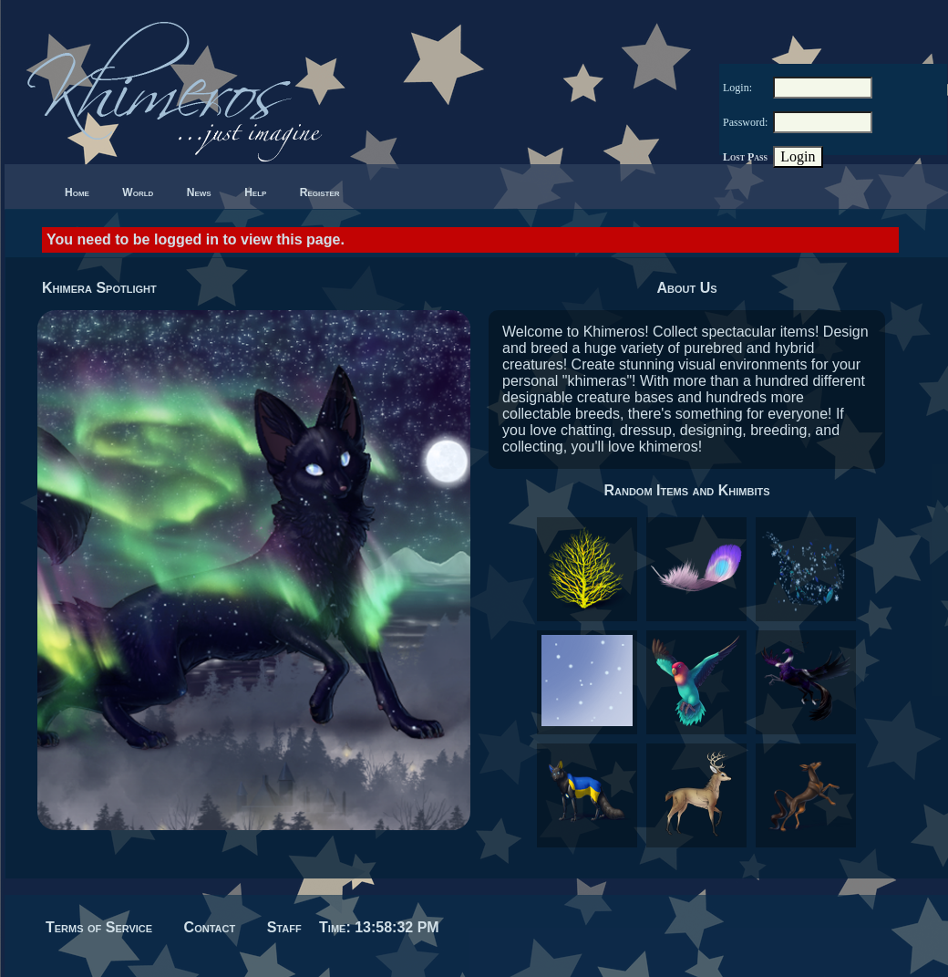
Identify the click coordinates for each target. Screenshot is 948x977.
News (199, 192)
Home (77, 192)
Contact (210, 927)
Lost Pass (745, 157)
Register (320, 192)
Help (255, 192)
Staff (284, 927)
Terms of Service (99, 927)
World (137, 192)
